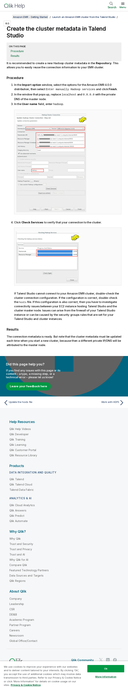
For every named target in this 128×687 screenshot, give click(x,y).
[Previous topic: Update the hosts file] (33, 402)
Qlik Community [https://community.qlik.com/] (82, 659)
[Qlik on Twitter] (101, 659)
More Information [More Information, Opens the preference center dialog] (105, 676)
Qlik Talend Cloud (20, 483)
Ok (105, 668)
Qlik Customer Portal (22, 449)
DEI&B (13, 613)
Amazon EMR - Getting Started (30, 16)
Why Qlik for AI (18, 559)
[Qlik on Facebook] (115, 659)
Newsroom (16, 635)
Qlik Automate (18, 520)
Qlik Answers (17, 509)
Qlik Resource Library (23, 454)
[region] (64, 674)
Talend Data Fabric (21, 489)
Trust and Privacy (20, 548)
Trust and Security (21, 543)
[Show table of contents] (7, 17)
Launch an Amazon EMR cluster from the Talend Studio (83, 16)
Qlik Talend (16, 478)
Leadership (16, 603)
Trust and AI (17, 553)
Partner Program (20, 624)
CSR (12, 608)
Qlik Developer (19, 433)
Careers (14, 629)
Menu (123, 7)
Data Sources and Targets (26, 575)
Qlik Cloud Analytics (22, 504)
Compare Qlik (18, 564)
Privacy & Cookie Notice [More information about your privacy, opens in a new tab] (26, 684)
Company (15, 598)
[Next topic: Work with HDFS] (95, 402)
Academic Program (21, 619)
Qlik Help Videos (20, 428)
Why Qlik (15, 538)
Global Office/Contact (23, 640)
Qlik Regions (17, 580)
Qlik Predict (16, 515)
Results (15, 55)
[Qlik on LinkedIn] (108, 659)
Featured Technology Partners (29, 569)
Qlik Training (17, 439)
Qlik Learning (17, 444)
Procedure (17, 51)
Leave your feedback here (28, 385)
